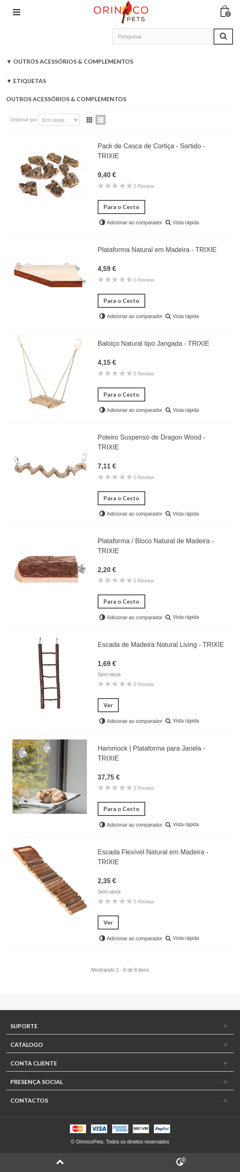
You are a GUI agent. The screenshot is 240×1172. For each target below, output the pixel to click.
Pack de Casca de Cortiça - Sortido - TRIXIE (151, 151)
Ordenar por (23, 120)
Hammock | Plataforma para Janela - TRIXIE (151, 753)
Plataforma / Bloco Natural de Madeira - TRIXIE (156, 545)
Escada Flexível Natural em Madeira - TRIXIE (153, 857)
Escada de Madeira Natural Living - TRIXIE (161, 644)
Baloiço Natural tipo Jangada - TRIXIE (153, 343)
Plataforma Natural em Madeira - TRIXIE (157, 249)
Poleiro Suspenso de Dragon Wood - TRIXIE (151, 442)
